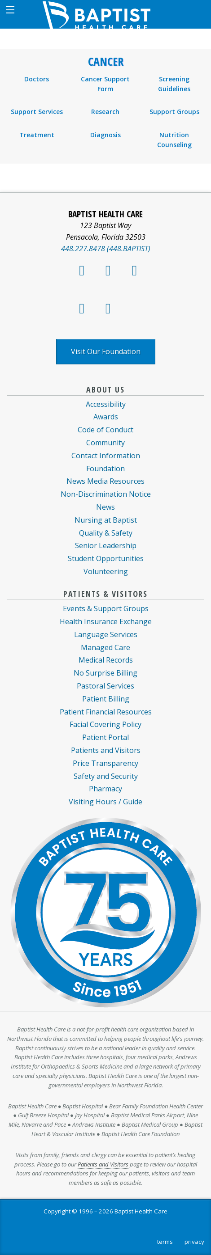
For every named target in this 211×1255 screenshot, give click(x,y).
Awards (105, 417)
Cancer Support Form (105, 84)
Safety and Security (106, 776)
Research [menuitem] (105, 111)
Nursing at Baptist (106, 520)
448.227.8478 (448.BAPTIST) (105, 249)
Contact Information (105, 456)
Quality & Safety (105, 533)
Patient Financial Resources (106, 712)
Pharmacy (105, 789)
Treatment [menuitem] (36, 135)
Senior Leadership (105, 545)
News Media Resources (105, 481)
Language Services (105, 634)
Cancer (105, 62)
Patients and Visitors (106, 750)
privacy (194, 1242)
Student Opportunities (106, 558)
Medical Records (106, 660)
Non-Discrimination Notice (106, 494)
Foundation (105, 468)
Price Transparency (105, 763)
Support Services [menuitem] (37, 111)
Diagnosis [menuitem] (105, 135)
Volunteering (106, 571)
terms (165, 1242)
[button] (10, 10)
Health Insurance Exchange (106, 621)
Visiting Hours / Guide (105, 802)
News (105, 507)
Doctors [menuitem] (36, 79)
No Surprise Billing (105, 673)
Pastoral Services (105, 686)
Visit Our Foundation (106, 351)
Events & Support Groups (106, 608)
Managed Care (105, 647)
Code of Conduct (105, 430)
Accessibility (106, 404)
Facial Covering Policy (105, 724)
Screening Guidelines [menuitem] (174, 84)
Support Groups (174, 111)
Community (105, 443)
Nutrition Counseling (174, 140)
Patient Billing (105, 699)
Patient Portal (105, 737)
